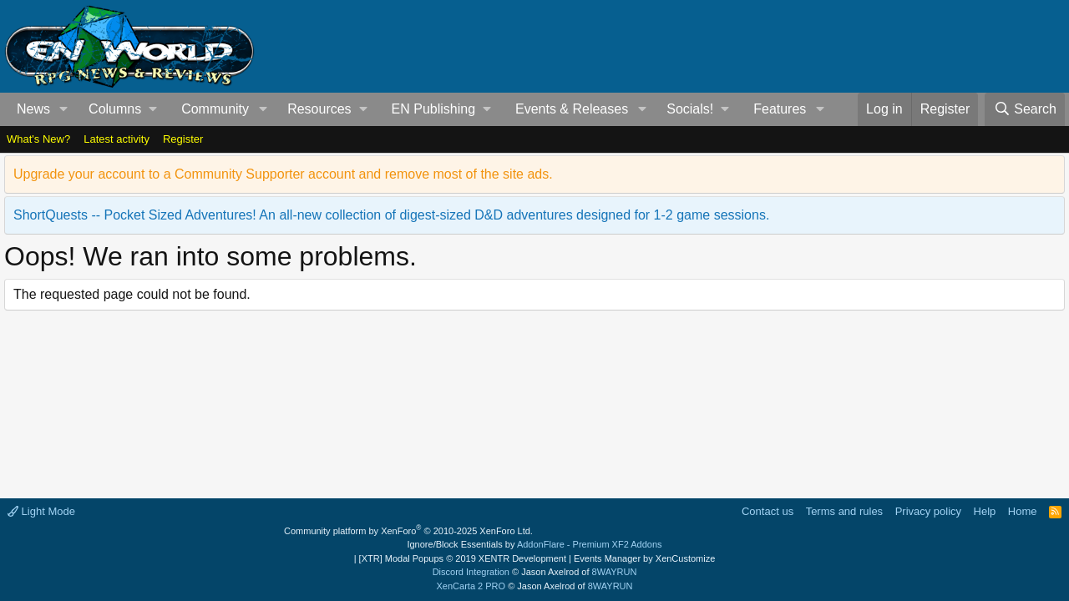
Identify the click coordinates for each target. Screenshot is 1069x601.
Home (1022, 511)
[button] (64, 109)
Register (183, 139)
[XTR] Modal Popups (462, 558)
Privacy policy (928, 511)
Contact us (767, 511)
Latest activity (116, 139)
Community (215, 109)
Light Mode (41, 511)
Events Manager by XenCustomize (644, 558)
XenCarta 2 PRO (471, 586)
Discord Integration (471, 572)
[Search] (1025, 109)
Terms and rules (844, 511)
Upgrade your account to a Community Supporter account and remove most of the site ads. (283, 174)
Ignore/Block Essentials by (534, 544)
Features (779, 109)
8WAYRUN (614, 572)
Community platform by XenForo (408, 531)
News (33, 109)
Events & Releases (571, 109)
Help (985, 511)
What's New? (38, 139)
